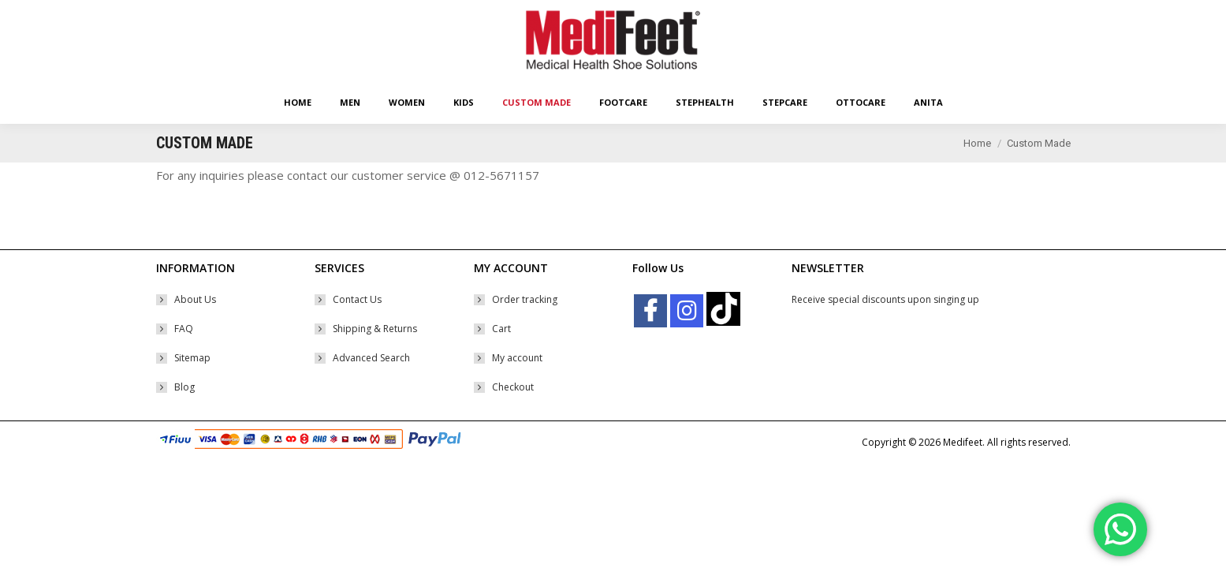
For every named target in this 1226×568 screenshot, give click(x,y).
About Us (195, 327)
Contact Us (357, 327)
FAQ (183, 357)
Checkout (513, 415)
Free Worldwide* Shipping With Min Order (336, 14)
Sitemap (192, 386)
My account (517, 386)
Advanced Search (371, 386)
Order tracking (524, 327)
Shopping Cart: (925, 14)
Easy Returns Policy (197, 14)
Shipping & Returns (375, 357)
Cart (501, 357)
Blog (184, 415)
